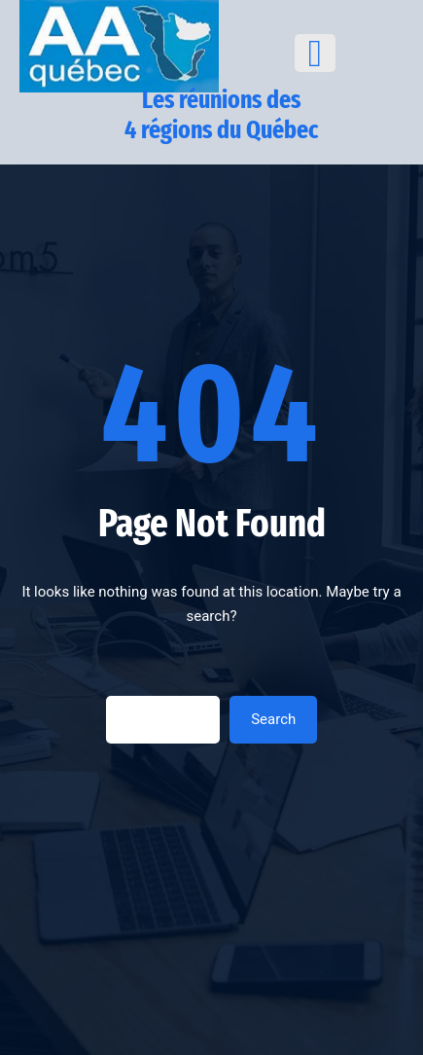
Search (273, 719)
